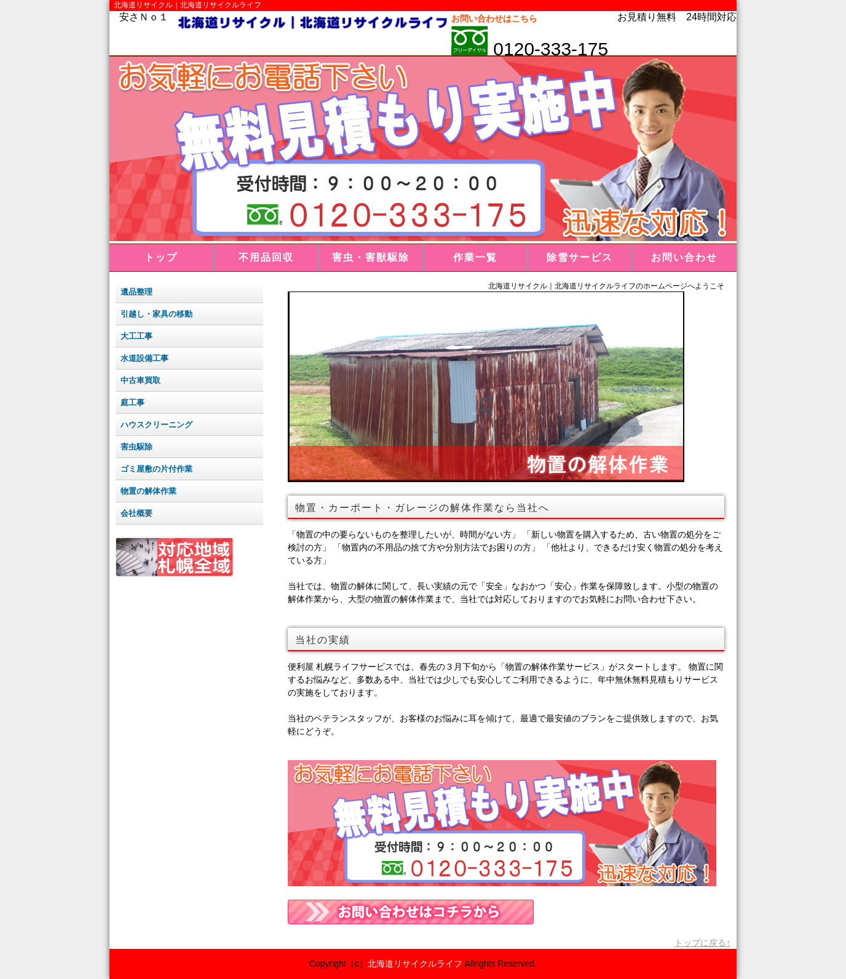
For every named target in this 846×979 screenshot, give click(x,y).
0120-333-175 (548, 49)
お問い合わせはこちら (494, 18)
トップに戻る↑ (702, 943)
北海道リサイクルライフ (415, 964)
